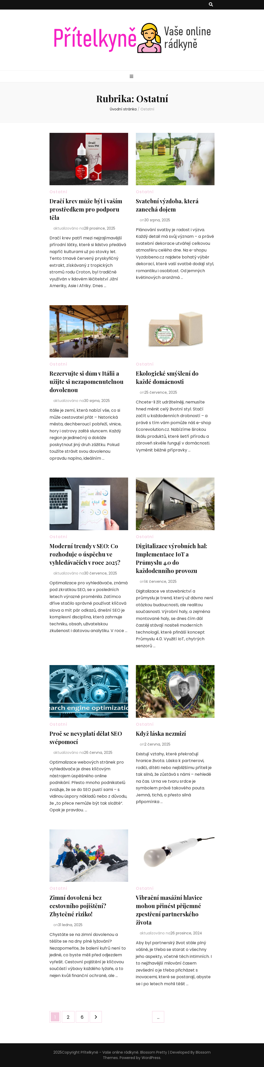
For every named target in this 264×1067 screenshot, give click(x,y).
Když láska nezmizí (161, 733)
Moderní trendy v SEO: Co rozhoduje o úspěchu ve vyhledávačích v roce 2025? (85, 554)
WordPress (151, 1057)
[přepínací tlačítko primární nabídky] (132, 76)
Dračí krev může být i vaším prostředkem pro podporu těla (86, 209)
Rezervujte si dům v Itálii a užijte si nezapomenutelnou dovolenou (86, 381)
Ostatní (58, 192)
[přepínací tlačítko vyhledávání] (211, 4)
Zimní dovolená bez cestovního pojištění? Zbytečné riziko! (78, 906)
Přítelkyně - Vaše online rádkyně (109, 1052)
